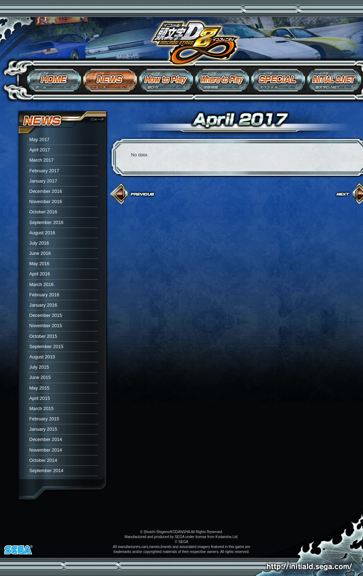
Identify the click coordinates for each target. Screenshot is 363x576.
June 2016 (40, 253)
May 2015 (39, 388)
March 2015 (41, 408)
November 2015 (45, 325)
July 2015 (39, 367)
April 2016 (39, 273)
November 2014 (45, 450)
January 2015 (43, 429)
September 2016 (46, 222)
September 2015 (46, 346)
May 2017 (39, 139)
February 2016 (44, 294)
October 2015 (43, 336)
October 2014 (43, 460)
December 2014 (45, 439)
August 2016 (42, 232)
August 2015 (42, 356)
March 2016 (41, 284)
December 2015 (45, 315)
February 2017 (44, 170)
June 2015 (40, 377)
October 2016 (43, 211)
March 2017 (41, 160)
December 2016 (45, 191)
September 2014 (46, 470)
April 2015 (39, 398)
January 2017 (43, 181)
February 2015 (44, 418)
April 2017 (39, 149)
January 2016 (43, 305)
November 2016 (45, 201)
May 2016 (39, 263)
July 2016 (39, 243)
